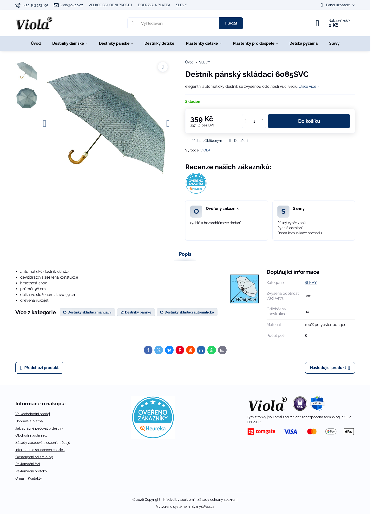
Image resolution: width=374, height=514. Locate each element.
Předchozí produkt (39, 368)
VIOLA (205, 150)
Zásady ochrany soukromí (217, 499)
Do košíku (309, 121)
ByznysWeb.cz (202, 506)
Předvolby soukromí (179, 499)
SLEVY (311, 282)
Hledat (231, 23)
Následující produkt (330, 368)
